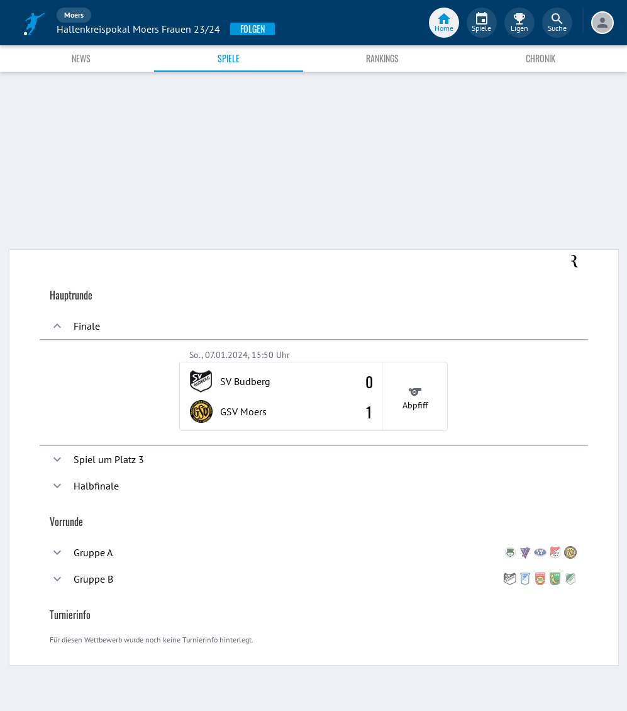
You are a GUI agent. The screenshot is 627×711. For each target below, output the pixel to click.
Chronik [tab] (540, 58)
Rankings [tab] (382, 58)
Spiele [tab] (229, 58)
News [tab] (81, 58)
